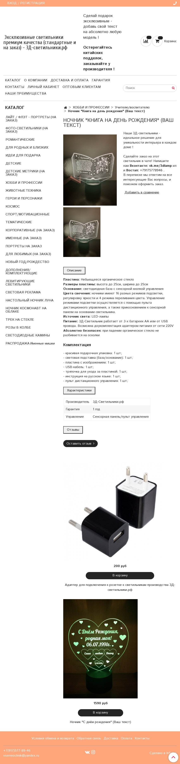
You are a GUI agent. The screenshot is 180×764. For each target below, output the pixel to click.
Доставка (111, 738)
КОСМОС (13, 206)
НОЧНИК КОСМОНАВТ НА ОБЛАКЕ (26, 310)
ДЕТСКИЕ (13, 163)
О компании (35, 80)
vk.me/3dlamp (160, 165)
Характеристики (79, 390)
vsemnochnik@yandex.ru (21, 755)
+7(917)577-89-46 (16, 750)
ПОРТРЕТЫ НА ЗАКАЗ (24, 246)
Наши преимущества (25, 93)
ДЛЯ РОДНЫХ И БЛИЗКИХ (27, 147)
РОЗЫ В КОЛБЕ (18, 327)
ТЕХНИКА (33, 190)
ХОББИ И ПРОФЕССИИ (91, 107)
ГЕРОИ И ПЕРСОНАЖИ (24, 198)
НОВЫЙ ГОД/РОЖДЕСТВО (27, 262)
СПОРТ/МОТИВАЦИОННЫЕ (28, 214)
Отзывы (73, 429)
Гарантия (101, 80)
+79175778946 (151, 170)
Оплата (126, 738)
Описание (74, 270)
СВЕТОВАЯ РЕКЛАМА (23, 292)
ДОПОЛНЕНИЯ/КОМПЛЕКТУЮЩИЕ (21, 272)
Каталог (13, 80)
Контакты (14, 87)
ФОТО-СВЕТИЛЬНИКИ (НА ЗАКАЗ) (27, 130)
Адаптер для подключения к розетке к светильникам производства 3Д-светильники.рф (120, 587)
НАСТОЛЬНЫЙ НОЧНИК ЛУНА (30, 300)
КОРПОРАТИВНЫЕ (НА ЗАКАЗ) (30, 230)
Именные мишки (42, 343)
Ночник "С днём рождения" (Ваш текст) (100, 722)
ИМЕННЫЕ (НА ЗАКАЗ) (24, 238)
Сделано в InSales (163, 753)
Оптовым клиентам (82, 87)
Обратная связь (89, 738)
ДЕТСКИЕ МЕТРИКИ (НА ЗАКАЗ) (25, 173)
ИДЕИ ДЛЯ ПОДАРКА (23, 155)
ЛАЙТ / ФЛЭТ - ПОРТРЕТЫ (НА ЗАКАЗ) (31, 119)
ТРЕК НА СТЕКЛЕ (20, 319)
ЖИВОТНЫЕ (15, 190)
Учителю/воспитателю (132, 107)
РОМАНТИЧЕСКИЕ (20, 139)
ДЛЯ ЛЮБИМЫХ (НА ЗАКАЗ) (28, 254)
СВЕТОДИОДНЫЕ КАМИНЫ (28, 335)
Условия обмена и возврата (52, 738)
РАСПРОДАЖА (18, 343)
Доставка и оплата (70, 80)
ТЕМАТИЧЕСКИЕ (19, 222)
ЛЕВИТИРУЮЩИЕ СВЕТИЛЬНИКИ (20, 283)
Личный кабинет (43, 87)
